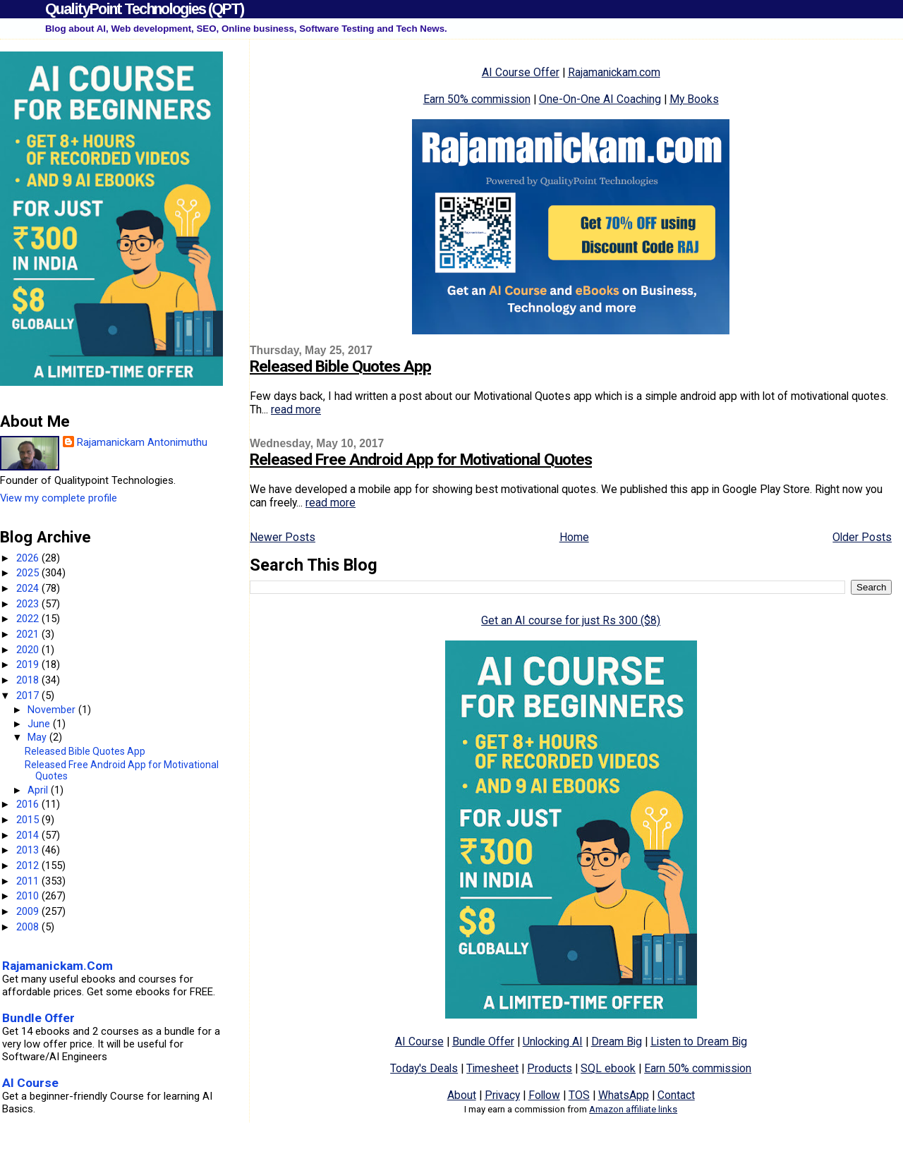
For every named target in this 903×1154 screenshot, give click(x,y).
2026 (29, 558)
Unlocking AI (553, 1041)
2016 (29, 804)
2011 (29, 881)
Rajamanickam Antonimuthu (142, 442)
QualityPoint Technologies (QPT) (144, 9)
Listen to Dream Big (698, 1041)
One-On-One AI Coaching (600, 99)
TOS (579, 1095)
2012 (29, 865)
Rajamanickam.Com (57, 966)
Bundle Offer (483, 1041)
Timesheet (492, 1068)
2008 (29, 927)
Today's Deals (424, 1068)
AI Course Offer (520, 72)
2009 (29, 911)
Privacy (502, 1095)
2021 (29, 634)
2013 (29, 850)
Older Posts (862, 537)
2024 (29, 588)
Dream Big (616, 1041)
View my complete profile (58, 498)
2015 (29, 819)
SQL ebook (608, 1068)
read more (296, 409)
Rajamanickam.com (614, 72)
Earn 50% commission (477, 99)
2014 (29, 835)
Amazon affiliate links (633, 1109)
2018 (29, 680)
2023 (29, 603)
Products (549, 1068)
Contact (676, 1095)
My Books (694, 99)
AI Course (419, 1041)
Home (574, 537)
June (40, 723)
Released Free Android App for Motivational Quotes (421, 459)
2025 (29, 572)
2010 (29, 895)
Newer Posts (282, 537)
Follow (544, 1095)
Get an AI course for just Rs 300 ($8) (570, 620)
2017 (29, 695)
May (38, 737)
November (53, 709)
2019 (29, 664)
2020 (29, 649)
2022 (29, 618)
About (461, 1095)
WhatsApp (623, 1095)
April (39, 790)
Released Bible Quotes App (340, 366)
